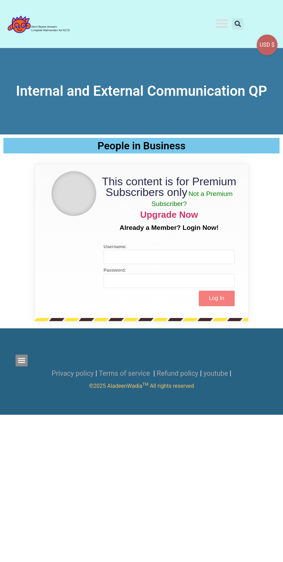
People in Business (141, 146)
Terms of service (125, 373)
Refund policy (177, 373)
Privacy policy (73, 373)
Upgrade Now (169, 214)
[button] (222, 23)
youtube (215, 373)
